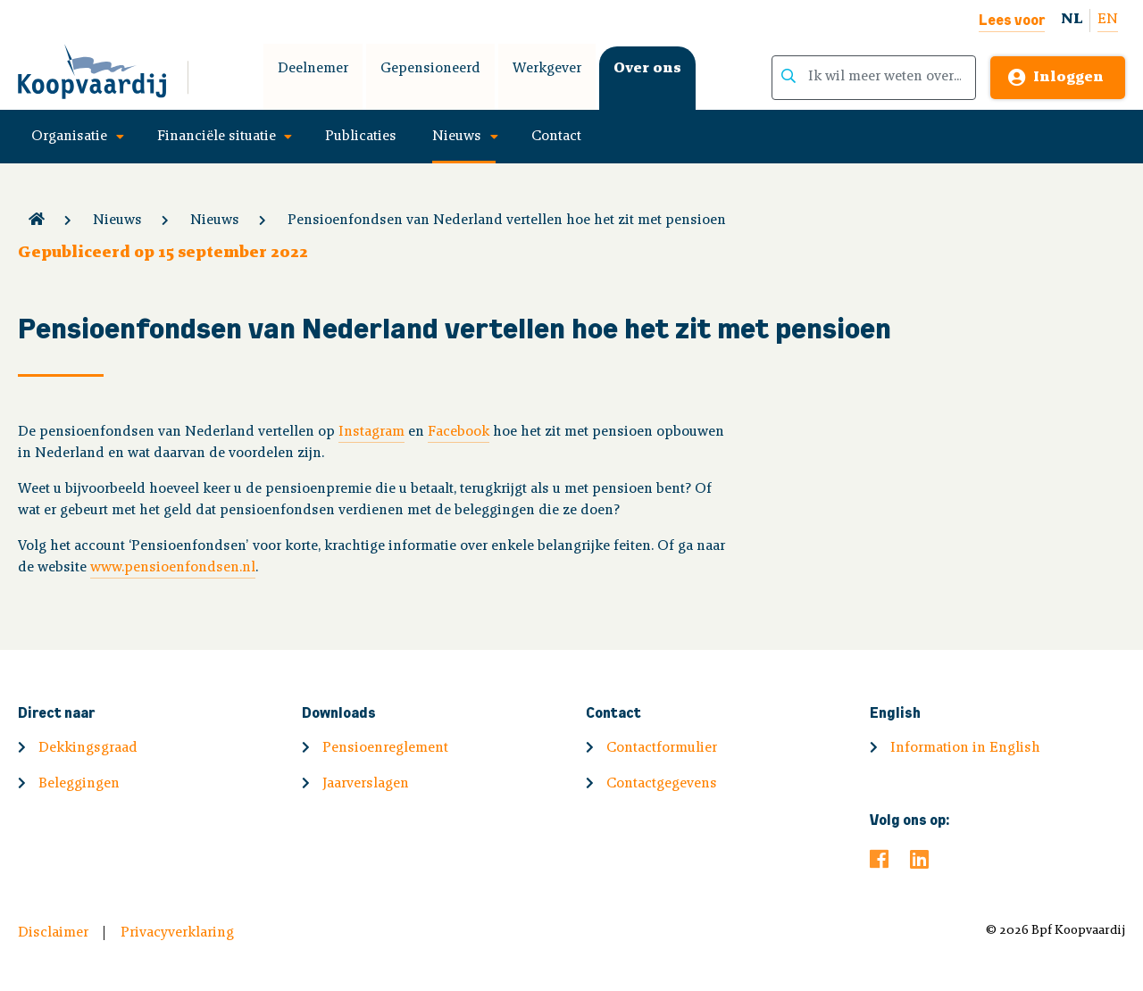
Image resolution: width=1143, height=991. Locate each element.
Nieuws (456, 136)
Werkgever (547, 69)
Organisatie (69, 136)
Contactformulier (661, 748)
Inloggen (1068, 78)
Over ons (647, 69)
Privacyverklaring (177, 933)
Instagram (371, 432)
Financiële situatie (216, 136)
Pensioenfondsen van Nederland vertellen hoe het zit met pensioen (507, 220)
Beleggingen (79, 784)
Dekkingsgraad (88, 748)
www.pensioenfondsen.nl (172, 568)
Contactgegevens (661, 784)
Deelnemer (313, 69)
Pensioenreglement (385, 748)
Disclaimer (53, 933)
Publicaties (360, 136)
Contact (556, 136)
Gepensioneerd (430, 69)
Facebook (458, 432)
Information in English (965, 748)
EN (1107, 19)
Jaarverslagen (365, 784)
